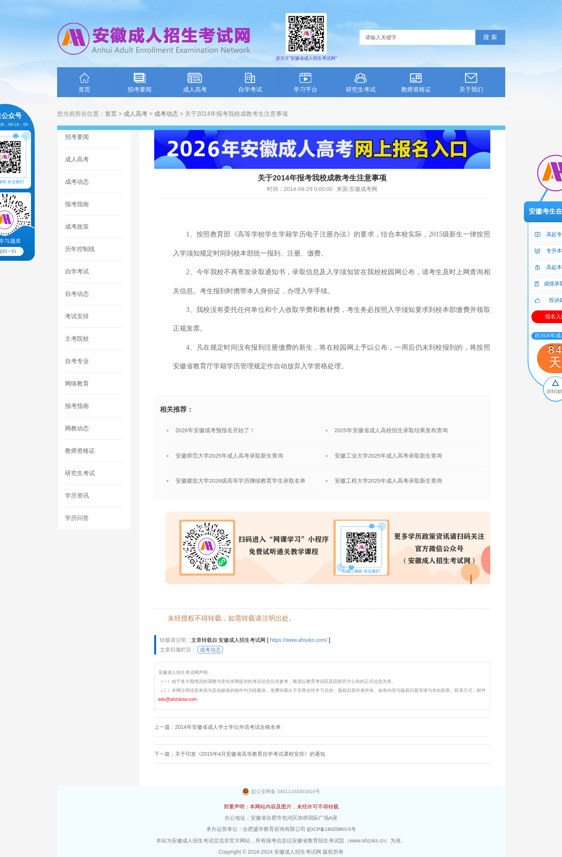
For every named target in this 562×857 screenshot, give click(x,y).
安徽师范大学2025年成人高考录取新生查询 (229, 455)
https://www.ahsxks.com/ (298, 640)
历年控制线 (80, 249)
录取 (258, 272)
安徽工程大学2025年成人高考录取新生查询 (388, 480)
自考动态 (77, 294)
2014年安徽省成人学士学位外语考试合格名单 (228, 727)
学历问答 (77, 518)
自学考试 (250, 83)
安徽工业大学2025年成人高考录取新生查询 (388, 455)
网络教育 (77, 383)
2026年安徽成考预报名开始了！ (215, 430)
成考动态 (166, 114)
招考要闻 (140, 83)
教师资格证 (416, 83)
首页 (84, 83)
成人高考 (195, 83)
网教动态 (77, 428)
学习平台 (305, 83)
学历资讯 (77, 495)
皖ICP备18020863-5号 (331, 829)
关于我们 (471, 83)
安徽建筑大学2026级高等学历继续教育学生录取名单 (240, 480)
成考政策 (77, 226)
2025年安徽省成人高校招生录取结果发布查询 (391, 430)
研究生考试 (361, 83)
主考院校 (77, 338)
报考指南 (77, 204)
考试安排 (77, 316)
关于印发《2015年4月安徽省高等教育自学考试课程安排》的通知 (250, 754)
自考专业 (77, 361)
